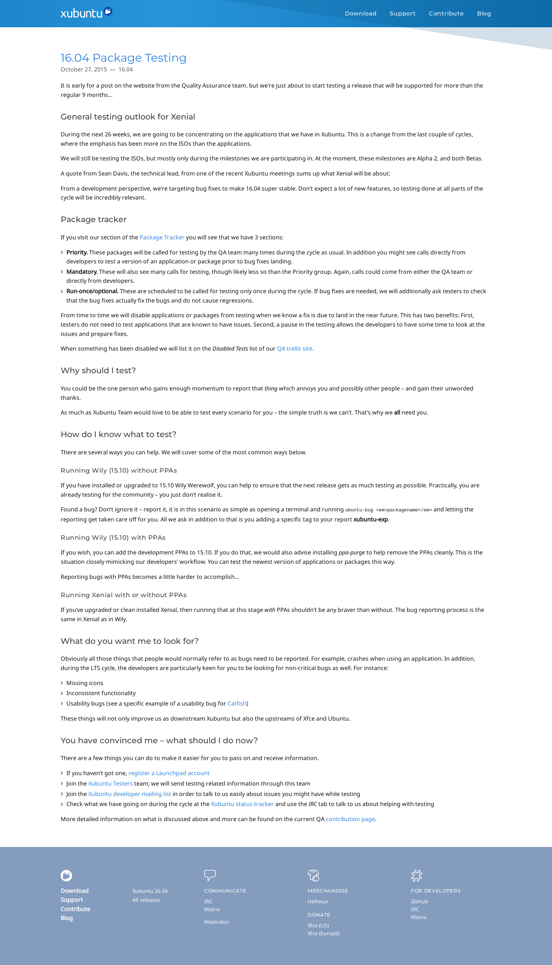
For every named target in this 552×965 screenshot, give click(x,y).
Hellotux (318, 901)
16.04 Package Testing (124, 58)
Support (403, 13)
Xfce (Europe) (324, 932)
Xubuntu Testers (110, 783)
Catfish (237, 703)
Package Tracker (162, 237)
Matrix (212, 908)
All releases (146, 899)
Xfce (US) (318, 925)
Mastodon (216, 921)
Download (361, 13)
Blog (484, 13)
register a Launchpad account (169, 773)
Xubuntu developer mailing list (129, 793)
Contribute (446, 13)
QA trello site (294, 348)
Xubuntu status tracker (242, 803)
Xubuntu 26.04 (150, 890)
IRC (208, 901)
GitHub (419, 901)
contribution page (350, 819)
